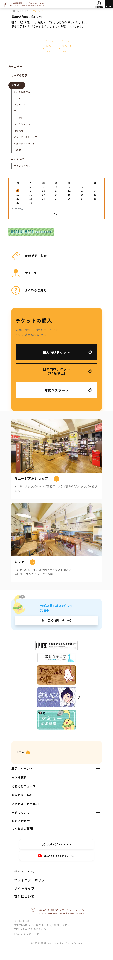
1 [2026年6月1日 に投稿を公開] (18, 186)
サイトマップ (24, 888)
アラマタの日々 (22, 166)
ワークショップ (22, 124)
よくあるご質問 (22, 828)
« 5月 (55, 214)
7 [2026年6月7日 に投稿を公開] (95, 186)
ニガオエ (18, 98)
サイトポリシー (26, 871)
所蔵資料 (18, 130)
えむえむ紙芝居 (22, 91)
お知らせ (37, 11)
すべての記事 (19, 75)
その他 (17, 149)
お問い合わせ (20, 821)
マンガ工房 (20, 104)
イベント (18, 117)
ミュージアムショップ (25, 136)
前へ (48, 46)
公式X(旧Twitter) (59, 620)
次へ (64, 46)
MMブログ (17, 159)
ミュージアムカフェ (24, 143)
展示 (16, 111)
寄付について (24, 896)
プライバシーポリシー (31, 880)
